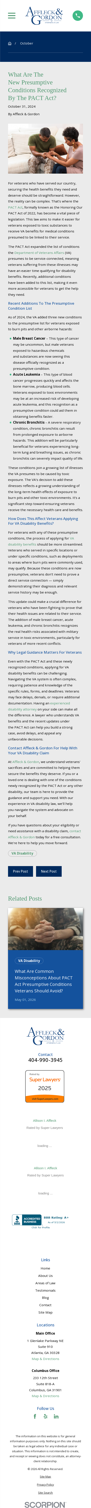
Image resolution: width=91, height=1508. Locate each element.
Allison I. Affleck (44, 1120)
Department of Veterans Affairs (39, 252)
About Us (45, 1275)
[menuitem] (45, 1476)
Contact (45, 1305)
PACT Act (15, 207)
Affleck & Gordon (25, 762)
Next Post (49, 871)
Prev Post (20, 871)
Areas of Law (45, 1283)
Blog (45, 1297)
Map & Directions (45, 1359)
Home (45, 1268)
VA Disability (22, 853)
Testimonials (45, 1290)
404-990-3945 (45, 1059)
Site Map (45, 1312)
